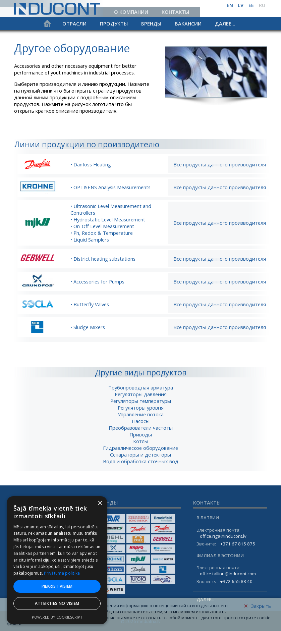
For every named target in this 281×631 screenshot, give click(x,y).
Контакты (175, 11)
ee (251, 5)
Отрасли (74, 23)
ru (262, 5)
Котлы (140, 441)
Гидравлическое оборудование (140, 447)
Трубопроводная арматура (140, 387)
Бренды (151, 23)
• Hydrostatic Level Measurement (107, 219)
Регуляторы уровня (141, 407)
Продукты (114, 23)
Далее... (225, 23)
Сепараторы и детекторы (140, 454)
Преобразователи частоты (141, 427)
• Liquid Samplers (89, 239)
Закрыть (257, 608)
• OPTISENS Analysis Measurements (110, 187)
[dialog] (57, 560)
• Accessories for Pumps (97, 281)
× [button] (99, 503)
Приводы (140, 434)
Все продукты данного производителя (219, 164)
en (230, 5)
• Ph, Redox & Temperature (101, 232)
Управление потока (141, 414)
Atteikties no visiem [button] (57, 603)
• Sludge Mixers (87, 327)
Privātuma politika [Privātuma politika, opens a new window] (62, 573)
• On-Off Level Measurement (102, 226)
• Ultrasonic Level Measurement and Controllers (110, 209)
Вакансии (188, 23)
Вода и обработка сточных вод (140, 461)
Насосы (141, 421)
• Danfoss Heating (90, 164)
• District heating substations (102, 258)
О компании (131, 11)
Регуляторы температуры (140, 401)
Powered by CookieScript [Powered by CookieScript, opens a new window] (57, 617)
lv (240, 5)
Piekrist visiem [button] (57, 586)
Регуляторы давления (141, 394)
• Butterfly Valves (89, 304)
